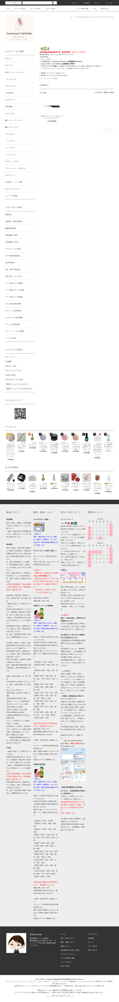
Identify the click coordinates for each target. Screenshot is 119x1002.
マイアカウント (93, 934)
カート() (108, 3)
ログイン (96, 3)
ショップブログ (66, 962)
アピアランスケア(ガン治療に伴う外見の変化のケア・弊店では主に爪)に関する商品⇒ (45, 992)
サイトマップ (10, 357)
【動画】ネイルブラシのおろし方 (16, 384)
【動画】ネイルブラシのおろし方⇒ (52, 73)
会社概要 (8, 361)
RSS (62, 966)
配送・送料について (68, 942)
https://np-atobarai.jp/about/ (73, 741)
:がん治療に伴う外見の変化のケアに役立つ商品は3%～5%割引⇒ (71, 66)
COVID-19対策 (10, 375)
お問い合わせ (103, 8)
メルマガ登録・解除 (81, 8)
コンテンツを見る (48, 8)
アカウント (74, 3)
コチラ (40, 759)
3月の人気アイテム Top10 (14, 379)
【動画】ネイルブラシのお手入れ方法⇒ (54, 75)
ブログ (93, 8)
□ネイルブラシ (48, 78)
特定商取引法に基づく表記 (70, 950)
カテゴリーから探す (18, 8)
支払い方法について (68, 938)
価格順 (105, 92)
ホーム (8, 8)
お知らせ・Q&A (10, 366)
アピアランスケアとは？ (13, 370)
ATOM (67, 966)
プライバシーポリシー (68, 954)
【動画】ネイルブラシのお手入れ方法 (18, 389)
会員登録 (85, 3)
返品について (65, 946)
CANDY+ (55, 78)
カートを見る (92, 946)
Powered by (59, 996)
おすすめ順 (98, 92)
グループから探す (34, 8)
